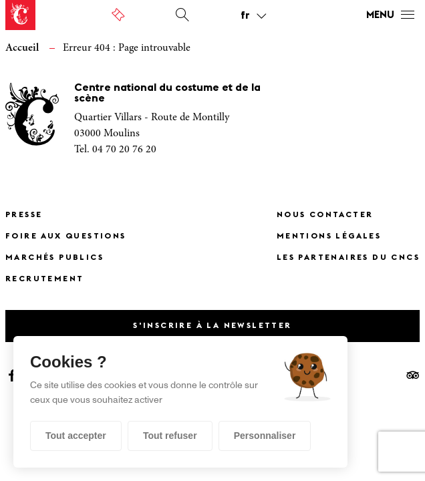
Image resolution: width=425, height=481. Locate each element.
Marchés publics (54, 258)
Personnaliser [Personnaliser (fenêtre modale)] (265, 435)
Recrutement (44, 279)
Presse (23, 215)
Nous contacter (325, 215)
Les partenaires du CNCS (348, 258)
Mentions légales (329, 236)
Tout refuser (170, 435)
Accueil (22, 48)
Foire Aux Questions (65, 236)
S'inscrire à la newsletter (212, 326)
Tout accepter (75, 435)
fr (245, 16)
